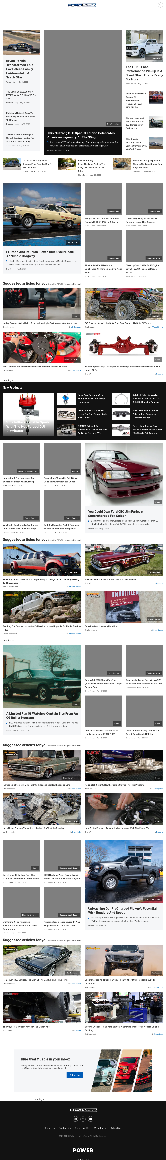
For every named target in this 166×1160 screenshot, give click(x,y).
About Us (50, 1127)
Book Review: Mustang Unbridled (101, 626)
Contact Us (65, 1127)
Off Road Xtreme (156, 327)
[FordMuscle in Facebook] (83, 1119)
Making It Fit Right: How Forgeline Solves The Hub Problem (114, 785)
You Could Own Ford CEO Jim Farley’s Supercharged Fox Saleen (115, 513)
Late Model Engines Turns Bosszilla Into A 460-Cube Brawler (33, 828)
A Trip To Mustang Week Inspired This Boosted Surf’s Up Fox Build (37, 164)
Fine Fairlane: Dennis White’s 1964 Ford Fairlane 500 (111, 579)
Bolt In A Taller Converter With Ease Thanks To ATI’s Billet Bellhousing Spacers (146, 398)
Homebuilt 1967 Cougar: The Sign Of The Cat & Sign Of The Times (36, 979)
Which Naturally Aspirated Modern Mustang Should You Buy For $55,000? (147, 164)
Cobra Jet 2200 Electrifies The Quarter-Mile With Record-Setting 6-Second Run (103, 683)
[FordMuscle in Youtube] (90, 1119)
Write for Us (100, 1127)
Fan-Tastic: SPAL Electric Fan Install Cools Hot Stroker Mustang (35, 366)
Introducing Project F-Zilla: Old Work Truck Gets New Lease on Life (36, 785)
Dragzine (159, 374)
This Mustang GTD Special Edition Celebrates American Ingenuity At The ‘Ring (81, 135)
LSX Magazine (76, 327)
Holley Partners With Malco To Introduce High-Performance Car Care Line (40, 323)
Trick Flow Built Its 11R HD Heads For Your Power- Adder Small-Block (93, 414)
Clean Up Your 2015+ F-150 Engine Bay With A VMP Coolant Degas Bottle (142, 269)
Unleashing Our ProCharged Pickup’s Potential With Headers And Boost (122, 910)
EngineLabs (76, 832)
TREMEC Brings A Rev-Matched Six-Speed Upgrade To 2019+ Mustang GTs (92, 429)
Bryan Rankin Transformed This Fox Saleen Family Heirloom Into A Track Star (19, 68)
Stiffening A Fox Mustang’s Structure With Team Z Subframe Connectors (20, 925)
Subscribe (75, 1075)
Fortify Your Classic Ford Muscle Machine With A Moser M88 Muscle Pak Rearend (147, 429)
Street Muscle (75, 370)
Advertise (116, 1127)
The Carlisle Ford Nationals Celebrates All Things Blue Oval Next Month (103, 269)
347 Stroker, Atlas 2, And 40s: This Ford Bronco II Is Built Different (118, 323)
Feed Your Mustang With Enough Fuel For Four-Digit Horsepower (91, 398)
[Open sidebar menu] (4, 5)
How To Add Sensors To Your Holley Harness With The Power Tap (117, 828)
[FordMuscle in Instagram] (75, 1119)
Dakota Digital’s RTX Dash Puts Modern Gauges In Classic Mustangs (146, 414)
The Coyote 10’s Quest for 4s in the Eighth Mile (26, 1026)
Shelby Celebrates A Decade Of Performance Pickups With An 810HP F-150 (136, 100)
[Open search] (160, 5)
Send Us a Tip (82, 1127)
